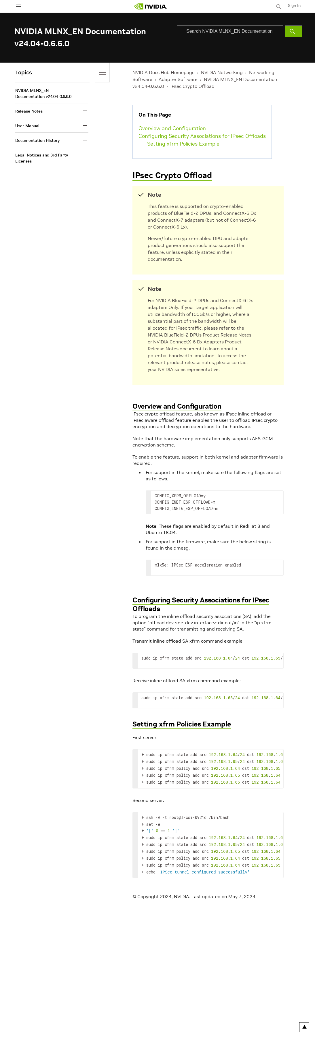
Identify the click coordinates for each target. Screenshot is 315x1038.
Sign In (294, 5)
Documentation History (37, 140)
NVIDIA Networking (222, 72)
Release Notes (29, 111)
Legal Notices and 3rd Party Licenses (41, 158)
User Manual (27, 125)
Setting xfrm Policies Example (183, 143)
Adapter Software (178, 79)
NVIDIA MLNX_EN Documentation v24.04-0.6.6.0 (43, 93)
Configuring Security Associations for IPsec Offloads (202, 136)
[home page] (150, 6)
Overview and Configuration (172, 128)
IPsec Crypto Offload (192, 86)
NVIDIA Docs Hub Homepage (163, 72)
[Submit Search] (293, 31)
